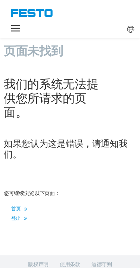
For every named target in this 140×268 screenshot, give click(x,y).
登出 (19, 180)
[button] (16, 28)
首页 (19, 170)
